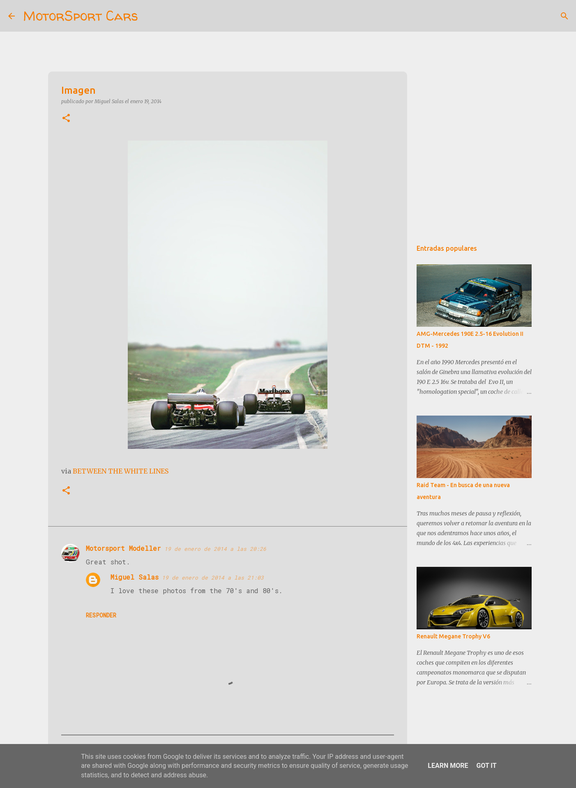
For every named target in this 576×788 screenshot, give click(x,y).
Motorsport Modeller (123, 548)
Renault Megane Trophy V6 (453, 636)
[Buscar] (149, 16)
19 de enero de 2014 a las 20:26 (215, 548)
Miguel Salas (135, 577)
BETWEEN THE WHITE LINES (120, 471)
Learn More (448, 766)
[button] (66, 118)
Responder (101, 615)
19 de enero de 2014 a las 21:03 (213, 577)
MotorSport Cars (80, 16)
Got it (486, 766)
